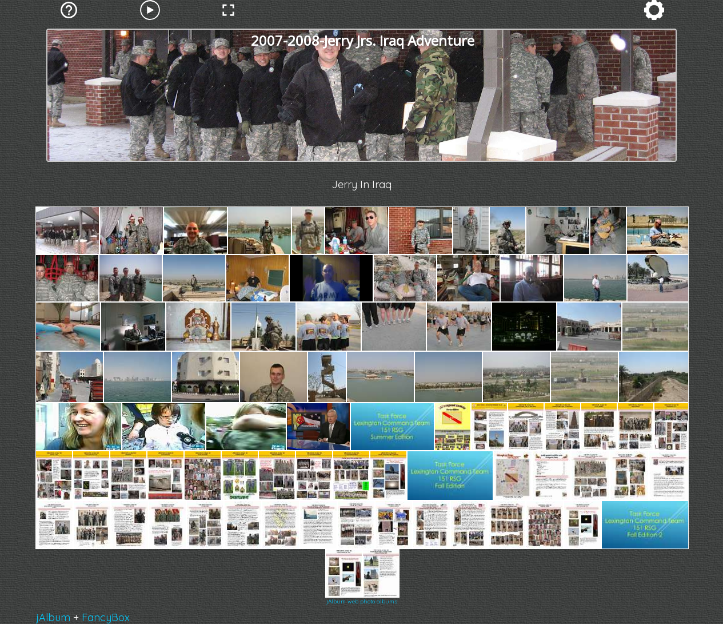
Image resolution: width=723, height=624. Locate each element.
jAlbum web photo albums (361, 601)
